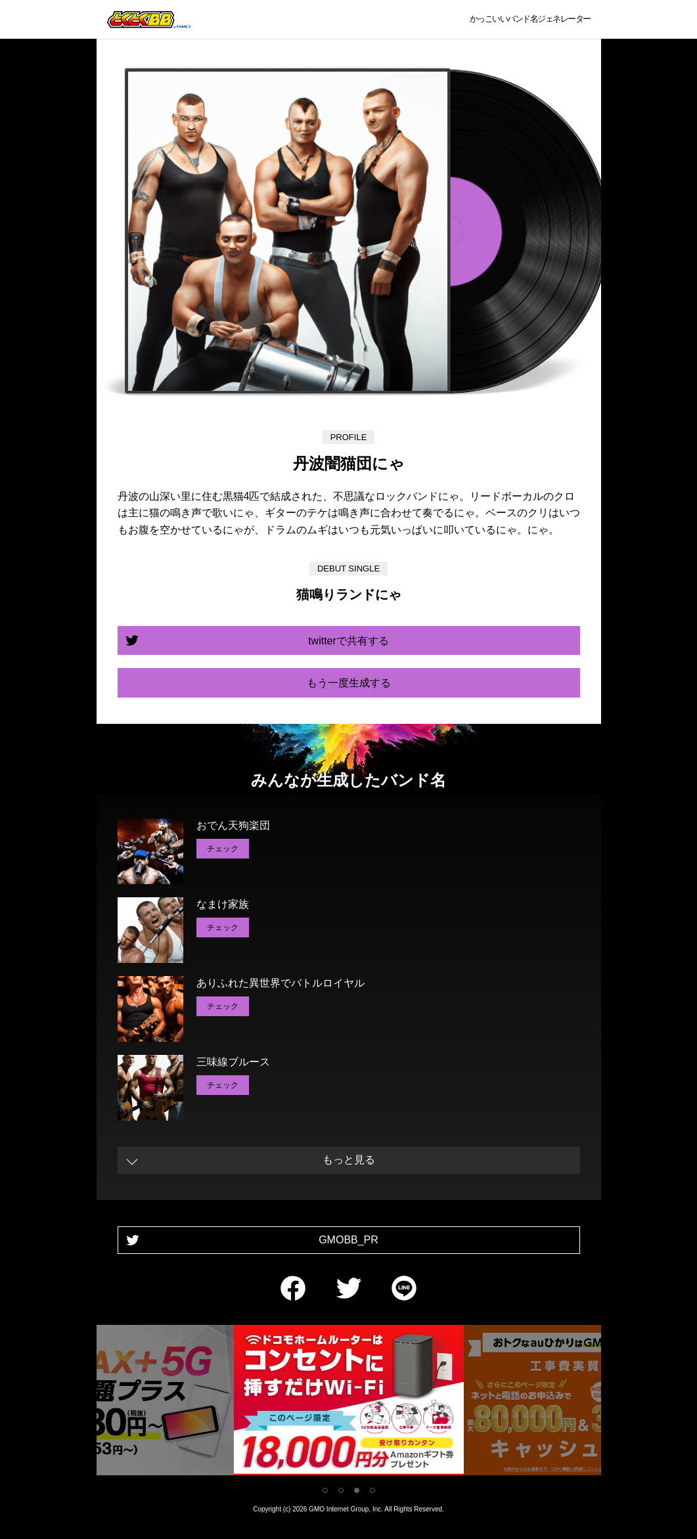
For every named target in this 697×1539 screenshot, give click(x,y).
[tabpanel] (349, 1403)
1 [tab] (325, 1490)
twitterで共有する (348, 640)
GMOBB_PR (348, 1239)
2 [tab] (341, 1490)
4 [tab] (372, 1490)
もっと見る (349, 1159)
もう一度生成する (349, 682)
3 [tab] (357, 1490)
